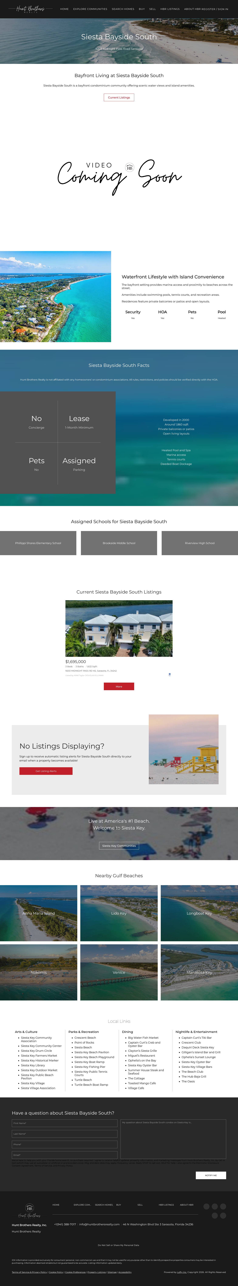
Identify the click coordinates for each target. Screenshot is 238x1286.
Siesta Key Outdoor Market (39, 1070)
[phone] (64, 1144)
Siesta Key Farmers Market (39, 1055)
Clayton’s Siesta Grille (142, 1050)
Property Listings (96, 1272)
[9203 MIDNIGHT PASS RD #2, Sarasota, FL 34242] (119, 628)
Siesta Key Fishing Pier (90, 1067)
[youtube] (223, 1206)
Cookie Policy (56, 1272)
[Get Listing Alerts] (46, 771)
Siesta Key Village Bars (197, 1067)
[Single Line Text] (64, 1123)
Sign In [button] (226, 9)
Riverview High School (199, 543)
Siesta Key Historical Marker (40, 1060)
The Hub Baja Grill (194, 1076)
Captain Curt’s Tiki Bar (197, 1037)
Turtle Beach (83, 1080)
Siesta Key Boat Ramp (90, 1062)
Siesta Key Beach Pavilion (92, 1052)
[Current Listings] (119, 97)
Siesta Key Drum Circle (36, 1050)
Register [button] (212, 9)
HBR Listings (173, 9)
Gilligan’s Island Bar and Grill (201, 1052)
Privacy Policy (65, 1165)
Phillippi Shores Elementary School (38, 543)
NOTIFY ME (211, 1175)
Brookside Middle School (119, 543)
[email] (64, 1155)
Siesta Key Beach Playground (94, 1057)
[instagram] (215, 1206)
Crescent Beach (85, 1037)
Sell (156, 9)
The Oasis (188, 1081)
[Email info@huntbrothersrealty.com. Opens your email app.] (99, 1224)
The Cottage (136, 1078)
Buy (145, 9)
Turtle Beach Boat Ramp (91, 1084)
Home (68, 9)
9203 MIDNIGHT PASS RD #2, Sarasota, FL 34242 (91, 670)
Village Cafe (136, 1088)
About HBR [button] (196, 9)
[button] (34, 9)
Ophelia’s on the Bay (142, 1060)
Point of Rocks (84, 1042)
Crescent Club (191, 1042)
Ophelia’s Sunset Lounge (199, 1057)
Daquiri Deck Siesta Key (198, 1047)
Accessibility (125, 1272)
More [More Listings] (119, 686)
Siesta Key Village (33, 1083)
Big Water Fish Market (143, 1037)
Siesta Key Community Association (36, 1039)
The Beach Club (192, 1071)
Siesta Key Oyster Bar (142, 1065)
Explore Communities (94, 9)
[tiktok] (215, 1216)
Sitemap (112, 1272)
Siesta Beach (83, 1047)
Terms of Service (43, 1165)
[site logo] (29, 1211)
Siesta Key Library (33, 1065)
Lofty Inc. (182, 1272)
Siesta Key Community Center (41, 1046)
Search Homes (126, 9)
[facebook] (206, 1206)
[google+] (223, 1216)
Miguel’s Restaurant (141, 1055)
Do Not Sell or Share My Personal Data (118, 1245)
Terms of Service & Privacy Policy (29, 1272)
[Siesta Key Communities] (119, 845)
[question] (173, 1139)
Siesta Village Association (38, 1088)
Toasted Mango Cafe (142, 1083)
